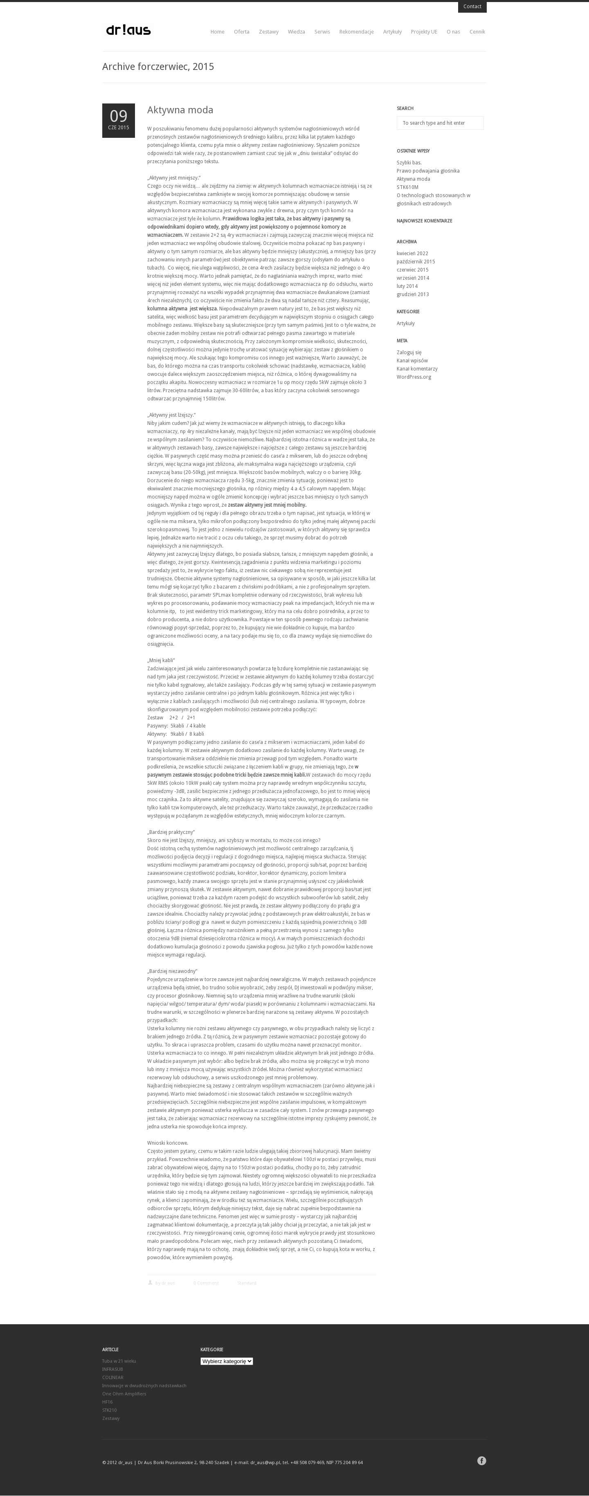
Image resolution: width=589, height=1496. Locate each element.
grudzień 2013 (413, 294)
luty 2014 (407, 286)
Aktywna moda (180, 110)
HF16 (107, 1402)
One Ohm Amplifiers (124, 1394)
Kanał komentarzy (417, 369)
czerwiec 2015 (413, 270)
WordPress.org (414, 377)
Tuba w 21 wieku (119, 1361)
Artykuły (392, 32)
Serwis (322, 32)
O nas (453, 32)
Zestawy (269, 32)
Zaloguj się (409, 352)
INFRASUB (112, 1369)
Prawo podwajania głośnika (428, 171)
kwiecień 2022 (412, 253)
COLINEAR (113, 1378)
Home (218, 32)
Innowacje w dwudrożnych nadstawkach (144, 1386)
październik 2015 (416, 262)
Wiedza (296, 32)
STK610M (407, 187)
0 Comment (206, 1283)
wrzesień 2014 (413, 278)
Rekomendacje (356, 32)
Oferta (242, 32)
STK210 (109, 1410)
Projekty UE (424, 32)
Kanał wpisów (412, 361)
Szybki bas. (409, 163)
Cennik (477, 32)
